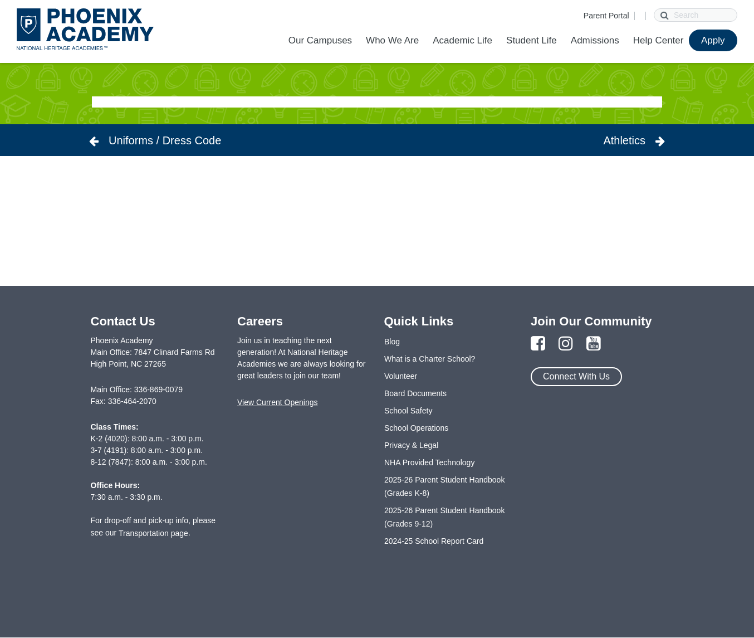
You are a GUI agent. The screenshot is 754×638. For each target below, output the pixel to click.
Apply (713, 40)
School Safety (408, 410)
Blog (392, 341)
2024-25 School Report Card (433, 541)
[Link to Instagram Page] (566, 344)
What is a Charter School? (429, 358)
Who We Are (392, 40)
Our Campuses (320, 40)
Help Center (658, 40)
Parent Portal (606, 15)
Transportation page (153, 533)
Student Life (531, 40)
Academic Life (462, 40)
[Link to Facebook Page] (538, 344)
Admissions (595, 40)
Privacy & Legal (411, 445)
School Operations (416, 427)
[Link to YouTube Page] (593, 344)
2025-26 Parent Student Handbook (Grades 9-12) (444, 517)
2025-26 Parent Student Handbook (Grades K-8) (444, 486)
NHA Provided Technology (429, 462)
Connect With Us (576, 376)
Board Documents (415, 393)
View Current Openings (277, 402)
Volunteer (400, 376)
